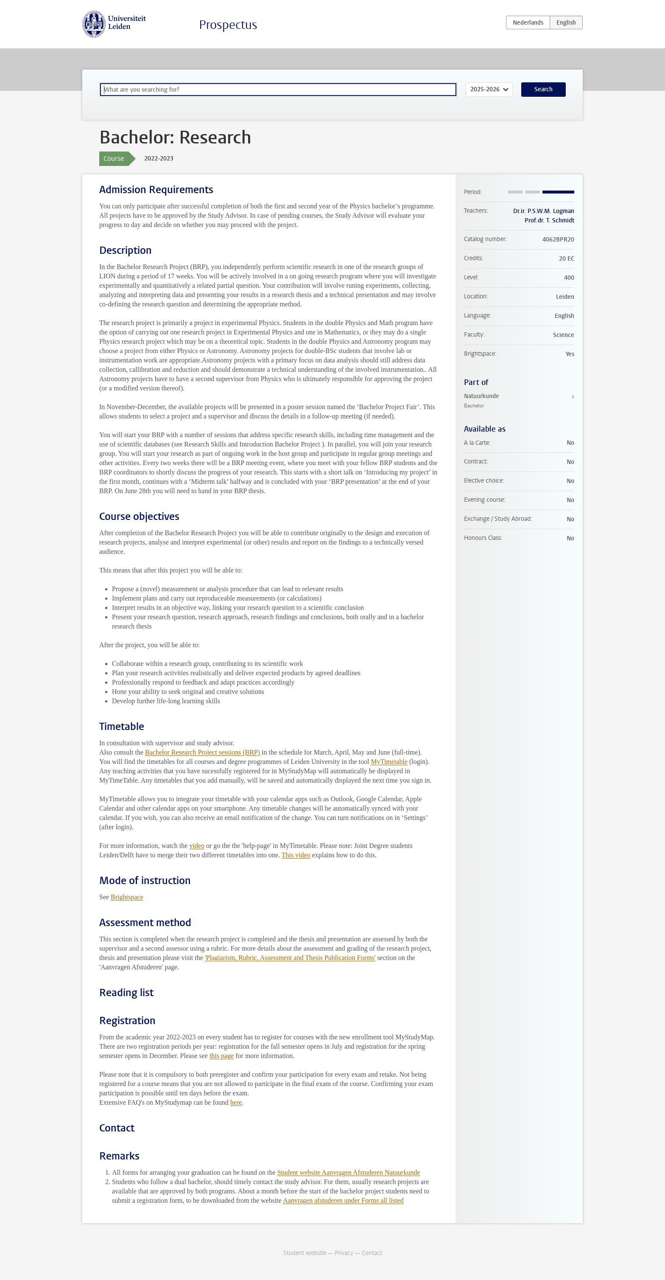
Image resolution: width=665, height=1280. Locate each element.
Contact (372, 1253)
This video (296, 855)
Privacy (344, 1253)
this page (222, 1055)
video (196, 845)
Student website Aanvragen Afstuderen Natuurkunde (348, 1172)
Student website (304, 1253)
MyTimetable (389, 761)
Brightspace (127, 897)
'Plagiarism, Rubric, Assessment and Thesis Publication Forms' (290, 957)
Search (543, 89)
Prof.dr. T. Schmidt (549, 220)
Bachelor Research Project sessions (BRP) (202, 752)
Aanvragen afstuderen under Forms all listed (343, 1200)
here (236, 1102)
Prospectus (228, 25)
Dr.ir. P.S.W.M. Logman (543, 211)
